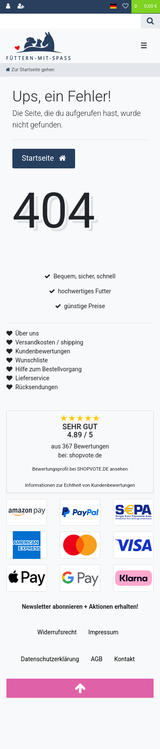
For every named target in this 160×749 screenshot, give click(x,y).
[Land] (113, 6)
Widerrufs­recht (56, 632)
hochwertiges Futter (84, 291)
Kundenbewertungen (42, 351)
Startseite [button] (44, 158)
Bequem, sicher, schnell (84, 276)
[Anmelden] (8, 7)
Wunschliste (31, 360)
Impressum (103, 632)
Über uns (27, 333)
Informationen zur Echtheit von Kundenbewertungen (80, 485)
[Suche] (150, 21)
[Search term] (70, 21)
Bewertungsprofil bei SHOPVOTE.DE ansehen (80, 469)
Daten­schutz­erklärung (50, 659)
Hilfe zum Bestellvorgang (48, 369)
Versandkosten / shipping (49, 342)
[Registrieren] (21, 7)
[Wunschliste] (125, 7)
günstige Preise (84, 306)
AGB (96, 659)
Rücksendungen (36, 387)
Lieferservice (32, 378)
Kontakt (124, 659)
